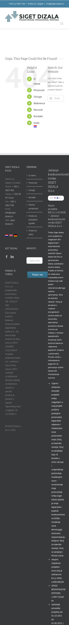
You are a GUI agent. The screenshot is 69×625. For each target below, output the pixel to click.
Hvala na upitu (33, 232)
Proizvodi (39, 90)
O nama (32, 175)
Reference (39, 103)
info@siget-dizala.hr (55, 3)
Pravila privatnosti (33, 206)
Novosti (38, 109)
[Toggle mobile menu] (62, 23)
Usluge (38, 96)
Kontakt (38, 116)
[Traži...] (56, 98)
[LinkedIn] (12, 256)
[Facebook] (6, 256)
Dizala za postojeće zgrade (33, 219)
